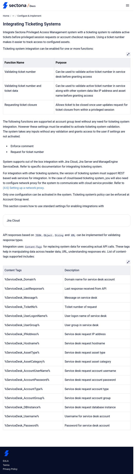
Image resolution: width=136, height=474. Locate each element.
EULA (5, 461)
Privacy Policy (10, 469)
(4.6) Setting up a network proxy (23, 188)
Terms (6, 465)
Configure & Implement (29, 15)
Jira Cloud (13, 220)
